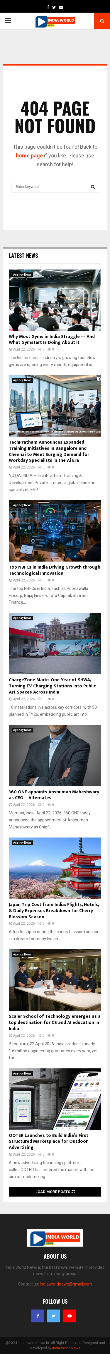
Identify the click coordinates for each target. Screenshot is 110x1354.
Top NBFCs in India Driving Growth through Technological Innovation (54, 570)
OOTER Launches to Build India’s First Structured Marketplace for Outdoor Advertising (48, 1142)
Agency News (22, 274)
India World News (66, 1348)
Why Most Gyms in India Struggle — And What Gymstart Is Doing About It (52, 340)
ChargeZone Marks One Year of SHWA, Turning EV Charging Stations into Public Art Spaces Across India (52, 686)
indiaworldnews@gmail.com (66, 1284)
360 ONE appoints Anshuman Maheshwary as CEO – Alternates (54, 795)
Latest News (23, 255)
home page (29, 155)
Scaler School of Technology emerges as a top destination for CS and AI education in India (55, 1023)
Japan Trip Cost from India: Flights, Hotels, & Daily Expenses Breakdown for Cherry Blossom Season (54, 911)
